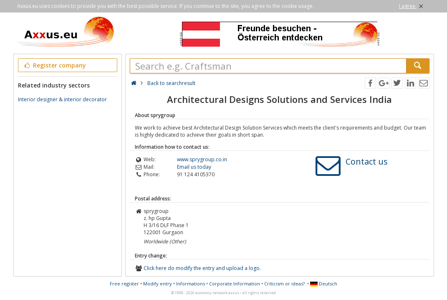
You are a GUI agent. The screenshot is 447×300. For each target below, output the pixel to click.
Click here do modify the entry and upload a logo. (202, 268)
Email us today (194, 166)
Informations (190, 283)
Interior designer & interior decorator (62, 99)
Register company (54, 65)
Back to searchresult (171, 83)
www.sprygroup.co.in (202, 159)
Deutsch (323, 283)
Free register (124, 283)
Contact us (367, 161)
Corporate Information (234, 283)
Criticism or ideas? (284, 283)
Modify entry (157, 283)
